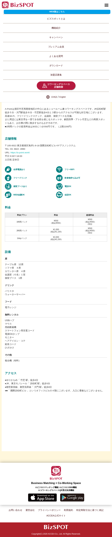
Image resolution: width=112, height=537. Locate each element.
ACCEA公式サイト (56, 515)
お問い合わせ (15, 510)
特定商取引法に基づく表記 (90, 510)
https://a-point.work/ (20, 152)
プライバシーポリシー (49, 510)
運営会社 (30, 510)
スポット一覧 (6, 12)
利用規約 (68, 510)
